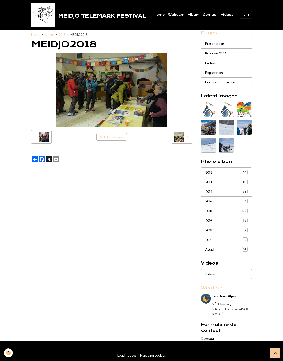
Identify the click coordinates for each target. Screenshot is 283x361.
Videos (227, 15)
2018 (62, 35)
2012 (226, 172)
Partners (211, 63)
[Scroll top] (275, 353)
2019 (226, 220)
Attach (226, 249)
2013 (226, 182)
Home (159, 15)
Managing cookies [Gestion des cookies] (153, 355)
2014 (226, 191)
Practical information (220, 82)
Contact (210, 15)
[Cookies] (8, 352)
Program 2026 (215, 53)
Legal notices (126, 355)
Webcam (176, 15)
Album (194, 15)
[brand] (89, 15)
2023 (226, 239)
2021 (226, 230)
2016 (226, 201)
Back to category (111, 137)
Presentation (214, 44)
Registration (214, 73)
